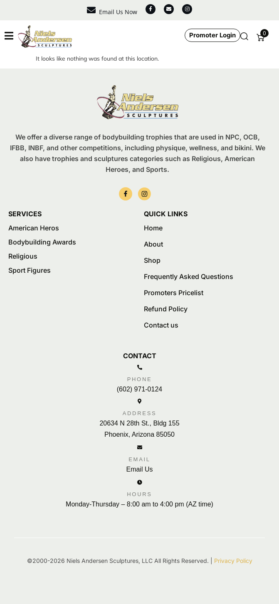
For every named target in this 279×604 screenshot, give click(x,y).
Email (139, 459)
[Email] (139, 447)
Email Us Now (118, 12)
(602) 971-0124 (139, 389)
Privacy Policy (233, 560)
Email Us (139, 469)
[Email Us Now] (91, 10)
